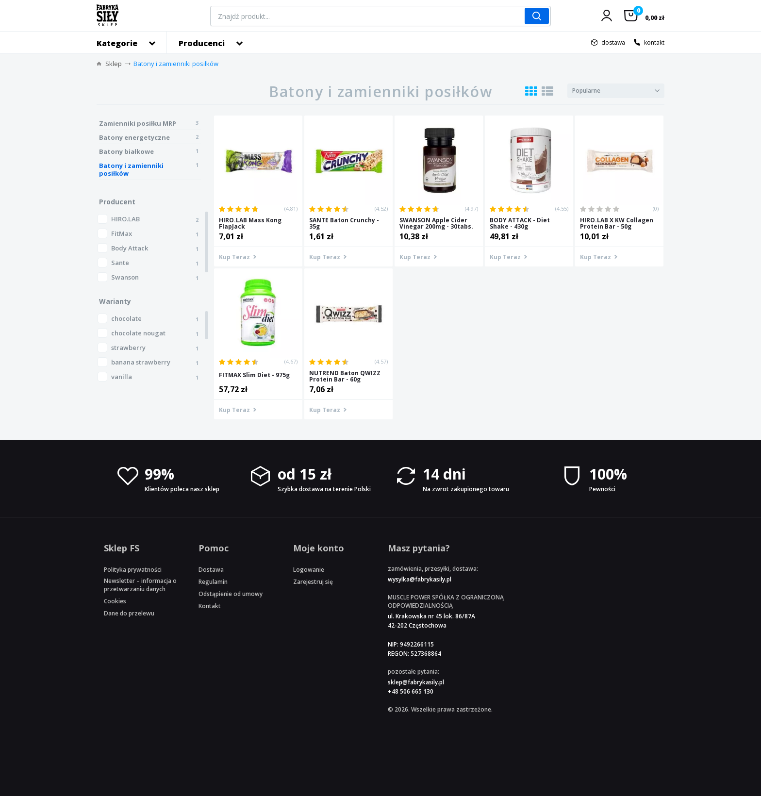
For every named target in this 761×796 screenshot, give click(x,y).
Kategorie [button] (117, 43)
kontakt (654, 42)
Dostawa (211, 569)
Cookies (115, 601)
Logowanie (308, 569)
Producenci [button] (202, 43)
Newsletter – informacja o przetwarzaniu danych (140, 585)
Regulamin (213, 582)
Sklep (113, 63)
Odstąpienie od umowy (231, 594)
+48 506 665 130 (410, 691)
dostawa (613, 42)
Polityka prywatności (133, 569)
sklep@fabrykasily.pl (416, 682)
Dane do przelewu (129, 613)
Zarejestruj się (313, 582)
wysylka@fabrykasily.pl (419, 579)
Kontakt (210, 606)
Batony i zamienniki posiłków (175, 63)
